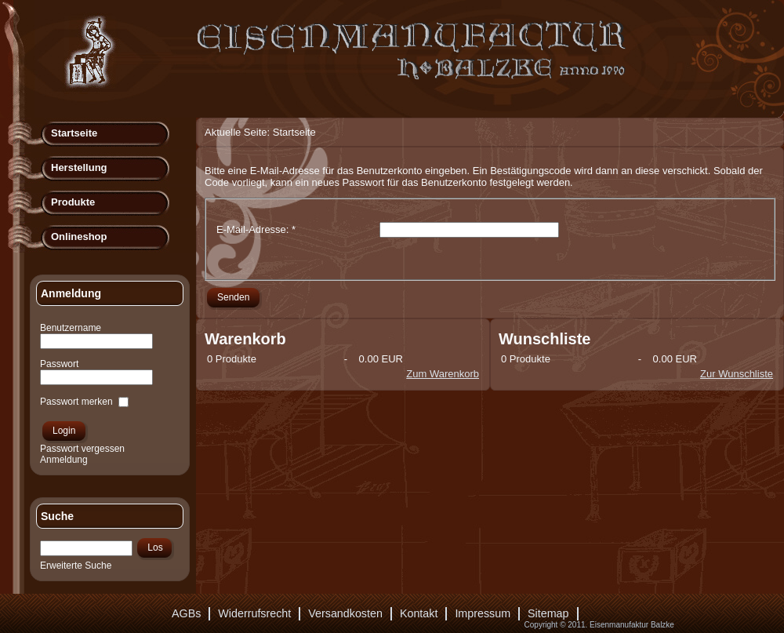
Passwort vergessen (82, 448)
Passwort (59, 363)
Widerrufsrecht (254, 613)
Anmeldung (64, 459)
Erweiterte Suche (75, 565)
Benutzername (70, 327)
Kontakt (418, 613)
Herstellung (79, 167)
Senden (233, 297)
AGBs (186, 613)
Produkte (73, 202)
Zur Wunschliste (736, 374)
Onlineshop (79, 236)
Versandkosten (345, 613)
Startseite (74, 133)
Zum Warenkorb (442, 374)
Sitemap (548, 613)
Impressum (482, 613)
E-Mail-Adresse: (256, 229)
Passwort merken (76, 401)
